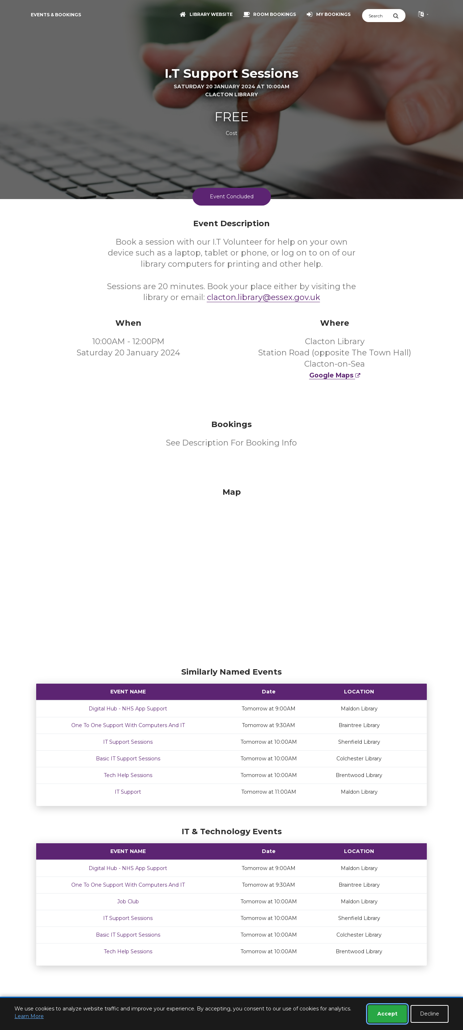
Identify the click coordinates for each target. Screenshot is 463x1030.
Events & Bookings (56, 14)
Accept (387, 1013)
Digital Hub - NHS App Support (128, 708)
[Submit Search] (399, 15)
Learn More (29, 1016)
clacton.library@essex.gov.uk (263, 297)
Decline (429, 1013)
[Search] (377, 15)
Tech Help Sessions (128, 775)
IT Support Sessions (128, 742)
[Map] (231, 575)
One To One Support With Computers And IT (128, 725)
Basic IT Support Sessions (128, 758)
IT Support (128, 792)
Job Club (128, 901)
